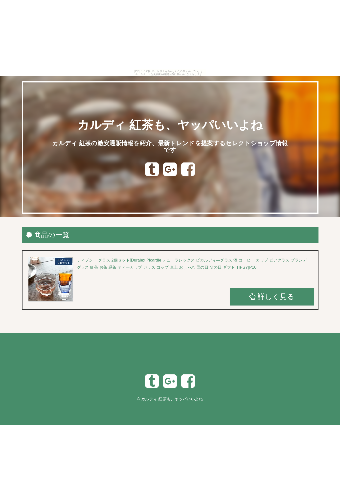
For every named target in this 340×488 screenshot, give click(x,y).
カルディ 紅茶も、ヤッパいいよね (170, 124)
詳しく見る (272, 297)
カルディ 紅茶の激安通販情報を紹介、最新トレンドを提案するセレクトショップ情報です (170, 146)
